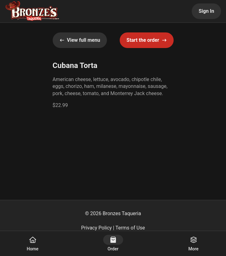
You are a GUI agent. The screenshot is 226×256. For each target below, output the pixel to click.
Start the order (147, 40)
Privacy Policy (96, 228)
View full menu (80, 40)
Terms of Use (130, 228)
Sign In (206, 11)
